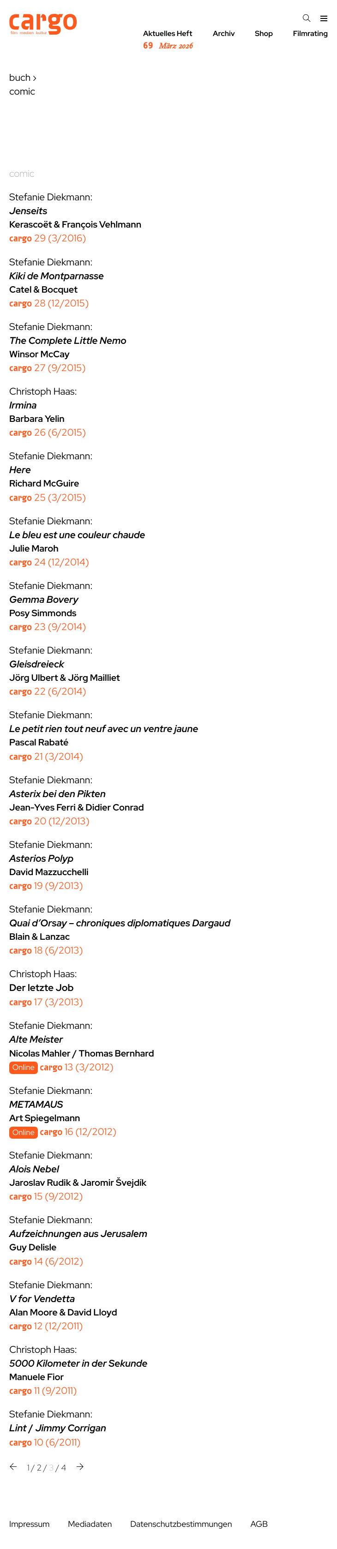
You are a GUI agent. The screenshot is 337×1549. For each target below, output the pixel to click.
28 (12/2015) (49, 303)
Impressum (29, 1524)
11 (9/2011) (43, 1391)
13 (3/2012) (77, 1067)
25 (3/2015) (47, 498)
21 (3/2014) (46, 756)
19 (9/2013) (46, 886)
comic (21, 174)
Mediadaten (90, 1524)
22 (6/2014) (47, 691)
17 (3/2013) (46, 1002)
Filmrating (310, 33)
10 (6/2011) (44, 1442)
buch (19, 78)
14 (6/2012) (46, 1261)
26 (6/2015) (47, 432)
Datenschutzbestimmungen (181, 1524)
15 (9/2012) (46, 1196)
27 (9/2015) (47, 368)
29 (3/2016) (47, 238)
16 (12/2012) (78, 1132)
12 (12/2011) (46, 1326)
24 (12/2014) (49, 562)
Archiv (224, 33)
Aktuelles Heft (168, 40)
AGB (259, 1524)
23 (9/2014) (47, 627)
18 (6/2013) (46, 950)
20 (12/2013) (49, 821)
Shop (264, 33)
